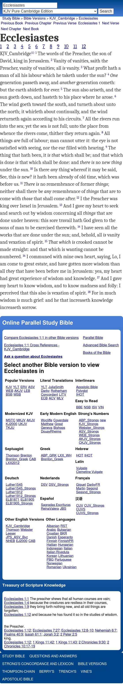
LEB (27, 391)
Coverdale (60, 420)
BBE (79, 407)
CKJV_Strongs (90, 442)
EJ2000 (21, 541)
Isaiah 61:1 (33, 634)
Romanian (54, 567)
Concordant (49, 394)
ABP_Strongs (89, 420)
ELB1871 (12, 499)
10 (66, 46)
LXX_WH (64, 455)
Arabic (51, 529)
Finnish (52, 541)
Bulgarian (64, 529)
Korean (52, 556)
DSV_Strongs (59, 484)
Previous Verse (64, 23)
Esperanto (65, 537)
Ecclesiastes (88, 18)
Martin (80, 488)
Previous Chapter (38, 23)
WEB (9, 391)
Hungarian (65, 544)
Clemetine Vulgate (89, 472)
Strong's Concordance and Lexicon (37, 664)
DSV (44, 484)
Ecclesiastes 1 (89, 23)
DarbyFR (93, 484)
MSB (17, 394)
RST (64, 526)
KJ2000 (11, 424)
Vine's (86, 671)
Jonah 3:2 (51, 634)
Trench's (67, 671)
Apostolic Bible (17, 679)
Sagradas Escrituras (56, 505)
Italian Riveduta (58, 552)
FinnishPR (65, 541)
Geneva (46, 427)
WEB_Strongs (89, 435)
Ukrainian (69, 567)
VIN (101, 407)
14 (79, 227)
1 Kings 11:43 (66, 642)
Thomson (12, 455)
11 (75, 46)
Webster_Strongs (91, 427)
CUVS (80, 509)
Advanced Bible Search (101, 345)
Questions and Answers (53, 656)
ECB (44, 398)
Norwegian (54, 563)
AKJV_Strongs (90, 439)
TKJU (10, 427)
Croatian (53, 533)
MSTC (10, 420)
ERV (23, 387)
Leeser (11, 533)
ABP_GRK (49, 455)
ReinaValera (50, 508)
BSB (9, 394)
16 (24, 256)
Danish (52, 537)
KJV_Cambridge (62, 18)
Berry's (46, 671)
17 (98, 277)
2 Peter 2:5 (68, 634)
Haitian (52, 544)
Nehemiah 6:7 (105, 630)
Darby (45, 391)
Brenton (26, 455)
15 (46, 241)
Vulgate (81, 468)
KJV (9, 387)
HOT (79, 455)
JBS (63, 508)
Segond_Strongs (88, 492)
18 (89, 292)
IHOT (80, 394)
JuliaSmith (55, 387)
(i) (32, 53)
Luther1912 (14, 492)
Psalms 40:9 (13, 634)
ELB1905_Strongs (19, 503)
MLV (60, 398)
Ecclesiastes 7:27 (46, 630)
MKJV (21, 420)
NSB (87, 407)
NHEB (10, 541)
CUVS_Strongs (87, 513)
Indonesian (55, 548)
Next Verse (110, 23)
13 (61, 205)
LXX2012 (12, 463)
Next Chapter (11, 29)
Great (59, 424)
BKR (63, 533)
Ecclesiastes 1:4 (16, 603)
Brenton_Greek (17, 459)
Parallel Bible (93, 338)
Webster (26, 529)
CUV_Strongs (94, 505)
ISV (94, 407)
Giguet (81, 484)
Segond (92, 488)
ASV (31, 387)
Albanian (53, 526)
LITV (62, 394)
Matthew (47, 424)
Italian (68, 548)
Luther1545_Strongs (21, 488)
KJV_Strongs (88, 424)
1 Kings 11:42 (43, 642)
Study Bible (11, 18)
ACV (52, 398)
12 (84, 46)
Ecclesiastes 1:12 (17, 614)
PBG (50, 559)
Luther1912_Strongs (21, 496)
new (103, 420)
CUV (79, 505)
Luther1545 (14, 484)
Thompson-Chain (18, 671)
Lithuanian (65, 556)
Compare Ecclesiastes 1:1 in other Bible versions (41, 338)
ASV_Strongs (89, 431)
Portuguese (63, 559)
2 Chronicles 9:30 (92, 642)
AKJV (18, 391)
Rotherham (59, 391)
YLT (16, 387)
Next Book (31, 29)
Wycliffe (46, 420)
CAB (32, 459)
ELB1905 (27, 499)
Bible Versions (35, 18)
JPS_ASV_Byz (17, 537)
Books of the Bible (97, 352)
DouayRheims (51, 431)
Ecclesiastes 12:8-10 (77, 630)
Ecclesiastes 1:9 (16, 607)
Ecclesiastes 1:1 (16, 599)
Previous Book (12, 23)
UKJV (22, 424)
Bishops (59, 427)
